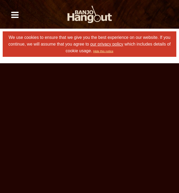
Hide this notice (103, 51)
